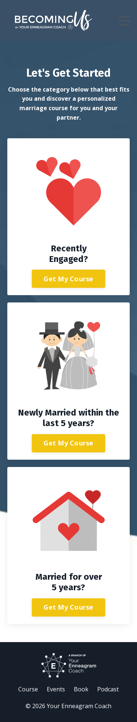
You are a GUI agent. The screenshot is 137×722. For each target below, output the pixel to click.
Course (28, 689)
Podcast (108, 689)
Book (81, 689)
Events (56, 689)
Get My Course (68, 278)
